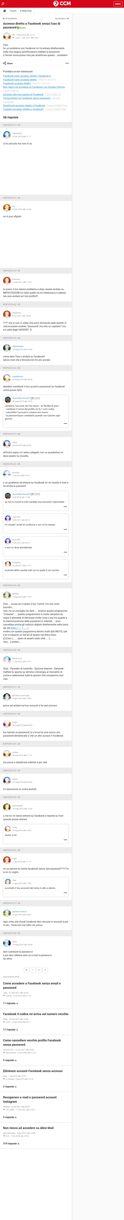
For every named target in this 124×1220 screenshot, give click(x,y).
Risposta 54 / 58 (11, 770)
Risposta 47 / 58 (11, 434)
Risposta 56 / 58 (11, 850)
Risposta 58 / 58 (11, 933)
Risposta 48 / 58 (11, 464)
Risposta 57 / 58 (11, 903)
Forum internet (11, 90)
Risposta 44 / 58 (11, 304)
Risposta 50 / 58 (11, 650)
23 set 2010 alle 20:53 (21, 445)
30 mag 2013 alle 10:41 (22, 401)
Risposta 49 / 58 (11, 585)
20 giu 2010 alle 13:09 (21, 698)
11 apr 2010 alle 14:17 (21, 661)
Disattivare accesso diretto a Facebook (24, 105)
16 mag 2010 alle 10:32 (22, 809)
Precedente (11, 18)
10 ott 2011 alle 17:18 (21, 565)
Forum (13, 11)
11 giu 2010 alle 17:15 (21, 861)
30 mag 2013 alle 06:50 (22, 379)
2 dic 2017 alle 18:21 (30, 38)
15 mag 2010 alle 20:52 (22, 782)
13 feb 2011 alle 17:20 (21, 282)
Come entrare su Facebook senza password (27, 98)
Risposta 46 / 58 (11, 368)
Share (10, 63)
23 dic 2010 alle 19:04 (21, 209)
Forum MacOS (53, 94)
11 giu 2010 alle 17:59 (21, 883)
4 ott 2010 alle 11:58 (21, 497)
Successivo (60, 18)
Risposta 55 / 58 (11, 797)
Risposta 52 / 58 (11, 714)
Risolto (23, 28)
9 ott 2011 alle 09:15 (21, 543)
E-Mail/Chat (26, 11)
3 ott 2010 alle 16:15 (21, 475)
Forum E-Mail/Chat (57, 105)
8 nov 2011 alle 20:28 (21, 316)
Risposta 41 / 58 (11, 125)
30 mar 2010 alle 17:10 (22, 755)
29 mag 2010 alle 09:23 (22, 725)
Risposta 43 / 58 (11, 270)
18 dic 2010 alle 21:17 (21, 136)
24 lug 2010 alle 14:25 (21, 830)
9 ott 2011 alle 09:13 (21, 520)
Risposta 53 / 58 (11, 744)
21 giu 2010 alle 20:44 (21, 914)
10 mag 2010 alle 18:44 (22, 944)
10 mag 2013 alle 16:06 (22, 349)
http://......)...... (19, 628)
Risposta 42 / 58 (11, 198)
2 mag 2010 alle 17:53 (21, 597)
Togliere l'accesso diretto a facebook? (23, 109)
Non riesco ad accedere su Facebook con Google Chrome (34, 87)
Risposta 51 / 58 (11, 687)
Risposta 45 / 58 (11, 338)
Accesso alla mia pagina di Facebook (23, 94)
